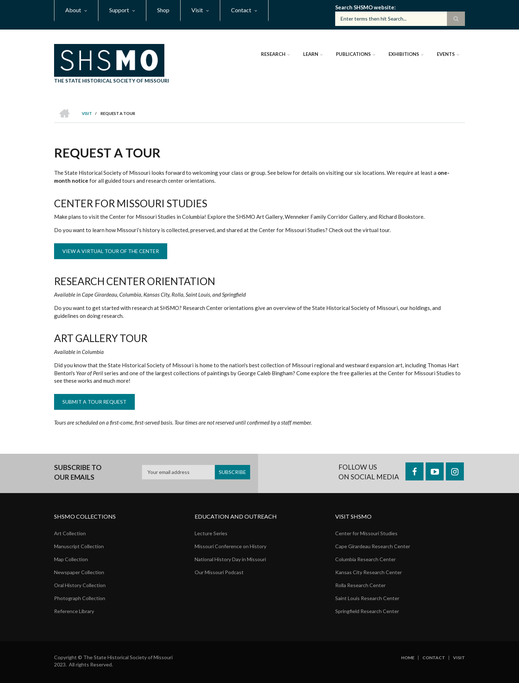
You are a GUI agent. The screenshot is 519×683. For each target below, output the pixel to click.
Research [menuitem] (273, 54)
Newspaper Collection (79, 572)
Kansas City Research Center (368, 572)
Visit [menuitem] (197, 9)
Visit (459, 658)
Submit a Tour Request (94, 402)
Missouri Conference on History (230, 546)
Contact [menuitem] (241, 9)
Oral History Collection (80, 585)
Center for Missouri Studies (366, 533)
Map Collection (71, 559)
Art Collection (70, 533)
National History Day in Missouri (230, 559)
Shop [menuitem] (163, 9)
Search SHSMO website (364, 7)
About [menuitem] (73, 9)
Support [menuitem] (119, 9)
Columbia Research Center (365, 559)
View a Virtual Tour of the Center (110, 251)
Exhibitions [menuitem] (404, 54)
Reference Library (74, 611)
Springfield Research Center (367, 611)
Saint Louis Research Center (367, 598)
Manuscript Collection (79, 546)
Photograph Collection (79, 598)
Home (407, 658)
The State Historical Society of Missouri (111, 80)
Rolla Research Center (360, 585)
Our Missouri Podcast (219, 572)
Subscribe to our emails (78, 472)
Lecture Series (211, 533)
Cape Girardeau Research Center (372, 546)
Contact (433, 658)
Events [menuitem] (446, 54)
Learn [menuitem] (310, 54)
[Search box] (400, 19)
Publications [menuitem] (353, 54)
